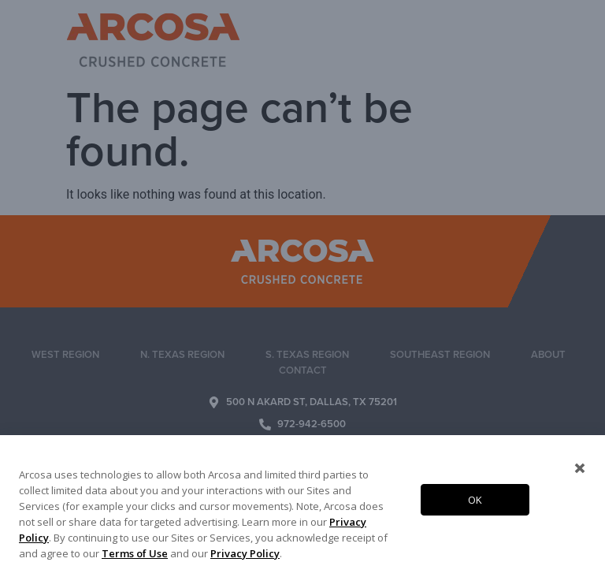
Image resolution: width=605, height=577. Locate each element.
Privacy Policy (245, 553)
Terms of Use (135, 553)
